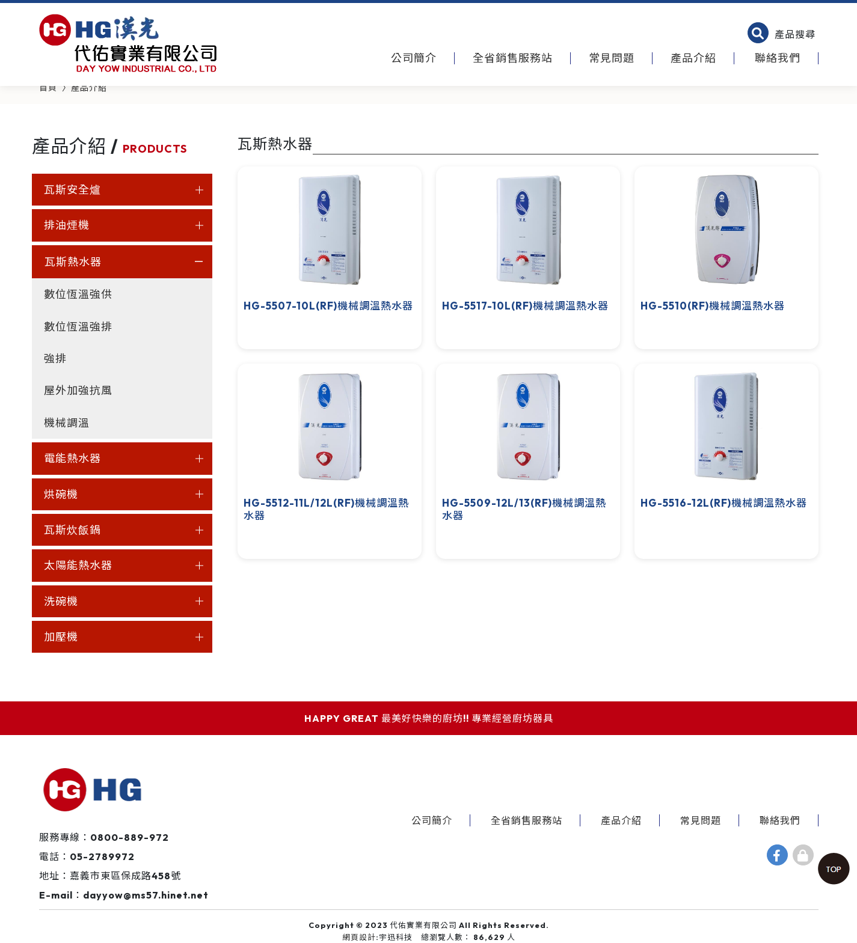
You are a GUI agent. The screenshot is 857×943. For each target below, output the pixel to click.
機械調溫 (67, 423)
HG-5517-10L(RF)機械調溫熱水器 (525, 305)
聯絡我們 (777, 58)
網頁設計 (359, 937)
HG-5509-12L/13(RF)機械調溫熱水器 (524, 508)
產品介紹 (693, 58)
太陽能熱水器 (78, 565)
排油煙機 (67, 225)
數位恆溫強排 (78, 327)
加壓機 (61, 637)
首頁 (48, 87)
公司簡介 (414, 58)
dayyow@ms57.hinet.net (146, 895)
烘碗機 (61, 494)
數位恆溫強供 (78, 294)
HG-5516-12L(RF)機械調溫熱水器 (723, 502)
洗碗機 (61, 601)
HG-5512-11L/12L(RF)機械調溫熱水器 (326, 508)
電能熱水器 (72, 458)
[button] (782, 34)
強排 (55, 358)
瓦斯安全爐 (72, 190)
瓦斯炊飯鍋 (72, 530)
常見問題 (611, 58)
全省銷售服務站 (513, 58)
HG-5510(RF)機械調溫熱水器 (712, 305)
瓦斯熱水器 (73, 262)
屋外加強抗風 (78, 390)
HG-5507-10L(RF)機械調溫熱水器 (328, 305)
